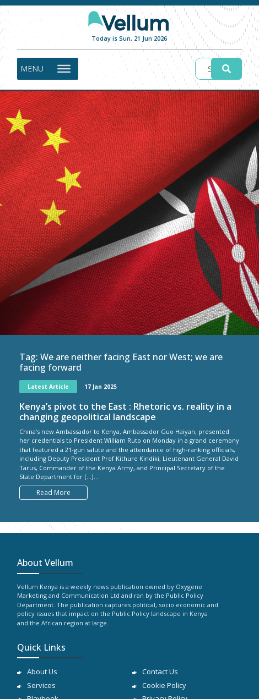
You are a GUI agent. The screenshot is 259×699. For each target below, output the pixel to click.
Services (41, 685)
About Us (42, 671)
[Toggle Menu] (64, 68)
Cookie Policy (164, 685)
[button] (32, 69)
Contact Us (160, 671)
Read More (53, 492)
